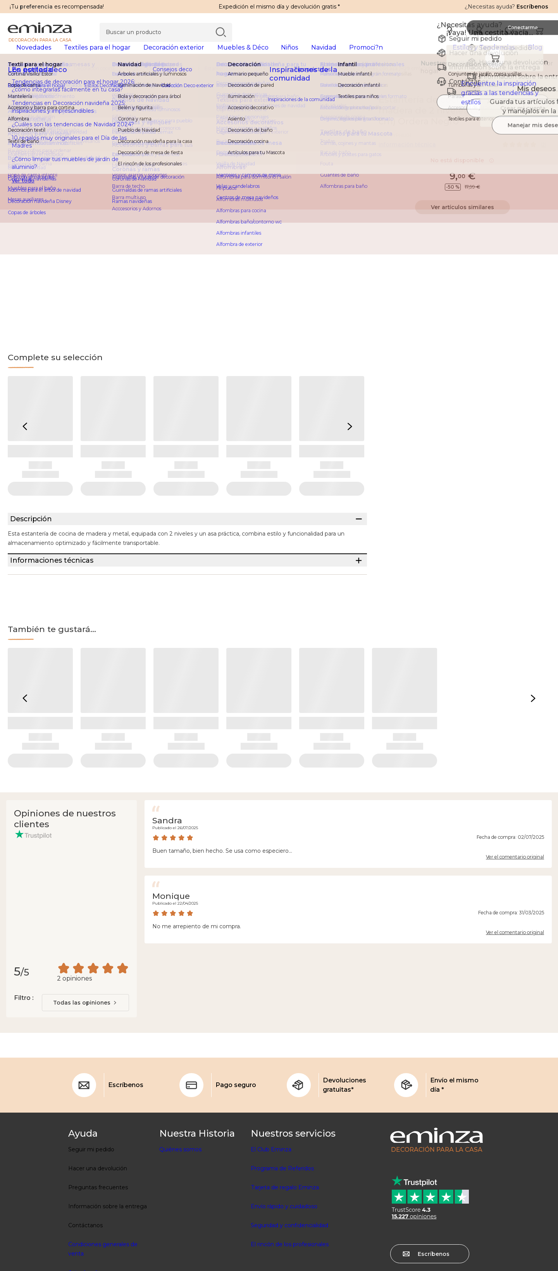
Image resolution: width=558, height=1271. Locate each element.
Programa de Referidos (282, 1209)
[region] (279, 81)
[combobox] (85, 1044)
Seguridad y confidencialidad (289, 1266)
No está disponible (462, 172)
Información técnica (407, 156)
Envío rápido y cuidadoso (284, 1247)
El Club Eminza (271, 1190)
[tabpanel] (212, 55)
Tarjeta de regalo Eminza (285, 1228)
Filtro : (23, 1039)
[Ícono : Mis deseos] (542, 112)
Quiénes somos (180, 1190)
